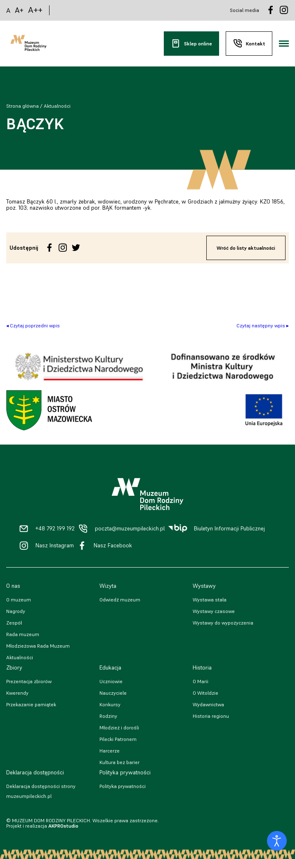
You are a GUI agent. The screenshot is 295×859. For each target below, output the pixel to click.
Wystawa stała (210, 599)
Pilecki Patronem (118, 739)
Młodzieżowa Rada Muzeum (38, 646)
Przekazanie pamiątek (31, 704)
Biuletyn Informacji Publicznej (229, 528)
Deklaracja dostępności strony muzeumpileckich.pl (41, 791)
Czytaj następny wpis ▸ (262, 325)
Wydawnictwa (208, 704)
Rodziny (108, 716)
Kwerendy (17, 693)
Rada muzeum (22, 634)
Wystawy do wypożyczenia (223, 623)
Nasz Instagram (54, 545)
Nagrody (15, 611)
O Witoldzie (205, 693)
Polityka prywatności (122, 786)
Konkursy (109, 704)
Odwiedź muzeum (119, 599)
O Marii (200, 681)
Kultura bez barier (119, 762)
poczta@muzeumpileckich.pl (130, 528)
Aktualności (57, 106)
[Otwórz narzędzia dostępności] (277, 841)
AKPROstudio (63, 826)
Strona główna (22, 106)
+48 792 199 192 (55, 528)
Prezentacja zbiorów (29, 681)
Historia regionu (211, 716)
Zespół (14, 623)
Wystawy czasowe (214, 611)
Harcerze (109, 751)
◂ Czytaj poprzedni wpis (33, 325)
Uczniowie (111, 681)
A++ (35, 10)
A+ (19, 10)
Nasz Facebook (113, 545)
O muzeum (18, 599)
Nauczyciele (113, 693)
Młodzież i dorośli (119, 727)
